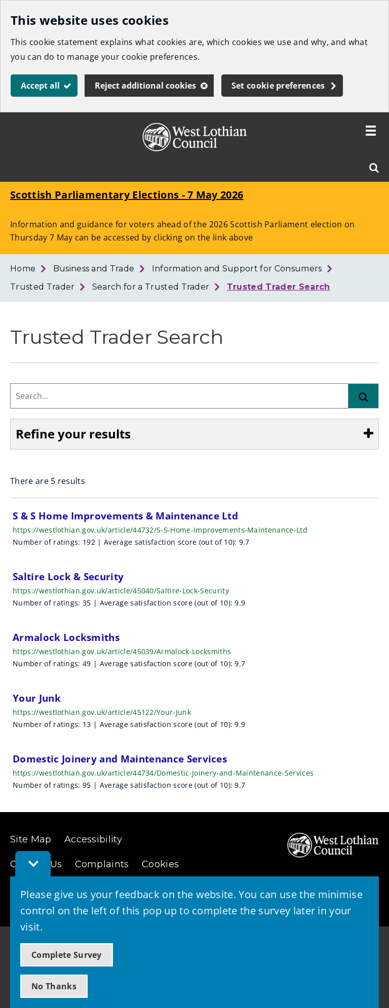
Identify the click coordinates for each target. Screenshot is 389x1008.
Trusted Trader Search (278, 287)
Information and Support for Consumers (237, 268)
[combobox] (179, 396)
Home (22, 268)
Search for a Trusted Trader (151, 287)
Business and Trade (94, 268)
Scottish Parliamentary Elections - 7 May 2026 (126, 194)
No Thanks (53, 986)
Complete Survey (66, 954)
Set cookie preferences (278, 85)
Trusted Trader (42, 287)
